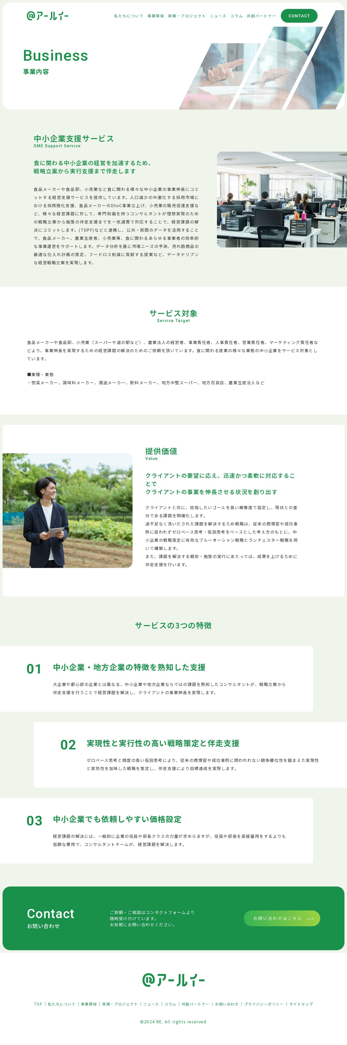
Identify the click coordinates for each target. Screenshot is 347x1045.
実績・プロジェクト (120, 1004)
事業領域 (89, 1004)
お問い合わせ (227, 1004)
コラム (170, 1004)
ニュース (151, 1004)
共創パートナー (196, 1004)
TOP (38, 1004)
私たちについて (62, 1004)
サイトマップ (301, 1004)
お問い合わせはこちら (277, 918)
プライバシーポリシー (264, 1004)
